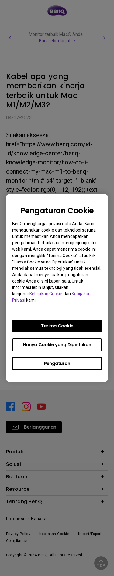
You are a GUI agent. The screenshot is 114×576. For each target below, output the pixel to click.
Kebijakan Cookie (46, 293)
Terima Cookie (57, 326)
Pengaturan (57, 364)
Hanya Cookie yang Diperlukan (57, 345)
